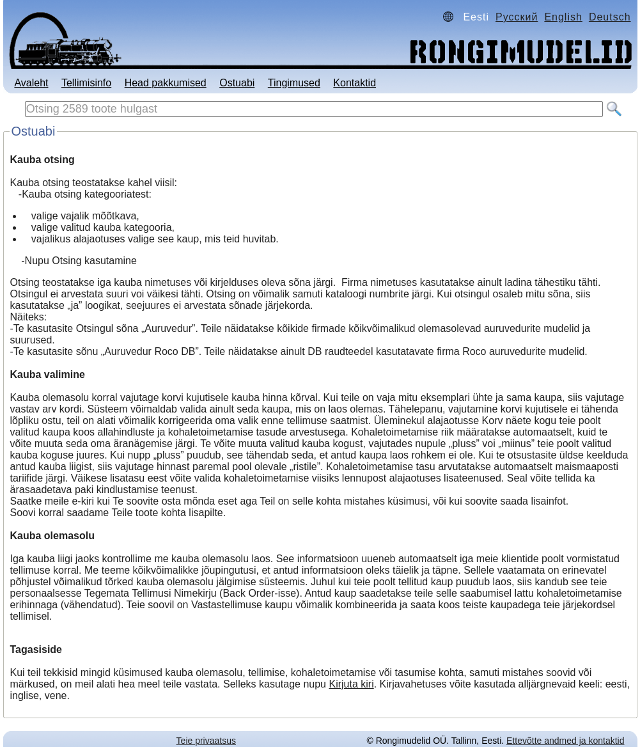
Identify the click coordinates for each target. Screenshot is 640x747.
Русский (517, 17)
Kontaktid (354, 82)
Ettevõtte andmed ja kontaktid (565, 740)
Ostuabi (236, 82)
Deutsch (610, 17)
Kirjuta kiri (351, 684)
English (563, 17)
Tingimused (294, 82)
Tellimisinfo (86, 82)
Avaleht (31, 82)
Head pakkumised (166, 82)
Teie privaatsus (206, 740)
